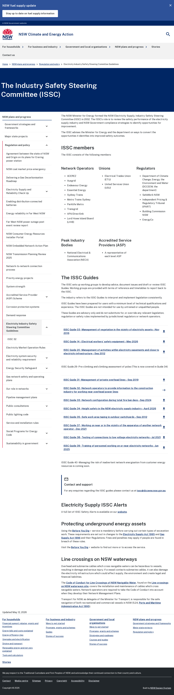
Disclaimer (94, 681)
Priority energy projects (19, 278)
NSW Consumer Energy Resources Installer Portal (25, 235)
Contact (6, 681)
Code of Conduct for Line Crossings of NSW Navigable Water (101, 582)
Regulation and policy (49, 64)
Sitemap (36, 681)
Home (5, 64)
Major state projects (16, 136)
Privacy (48, 681)
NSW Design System (160, 688)
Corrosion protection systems (22, 307)
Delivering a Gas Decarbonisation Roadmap (24, 179)
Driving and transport (12, 643)
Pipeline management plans (21, 397)
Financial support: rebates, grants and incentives (20, 625)
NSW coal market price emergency (26, 169)
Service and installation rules (22, 423)
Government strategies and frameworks (20, 126)
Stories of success (55, 636)
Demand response (16, 315)
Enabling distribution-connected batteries (24, 203)
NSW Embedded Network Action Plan (27, 245)
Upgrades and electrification (16, 639)
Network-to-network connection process (24, 268)
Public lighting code (17, 414)
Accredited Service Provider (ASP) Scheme (22, 297)
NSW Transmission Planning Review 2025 (26, 256)
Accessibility (77, 681)
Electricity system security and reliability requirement (21, 358)
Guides (49, 632)
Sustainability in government (22, 443)
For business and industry (60, 619)
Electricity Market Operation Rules (25, 347)
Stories (6, 662)
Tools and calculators (12, 655)
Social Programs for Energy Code (21, 433)
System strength (15, 286)
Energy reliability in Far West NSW (25, 213)
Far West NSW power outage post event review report (25, 223)
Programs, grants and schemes (60, 628)
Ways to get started (55, 623)
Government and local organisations (102, 621)
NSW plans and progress (23, 64)
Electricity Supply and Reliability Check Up (18, 191)
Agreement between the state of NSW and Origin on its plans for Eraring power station (27, 157)
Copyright (62, 681)
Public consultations (17, 406)
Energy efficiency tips (12, 635)
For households (11, 619)
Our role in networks (17, 388)
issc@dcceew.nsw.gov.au (151, 490)
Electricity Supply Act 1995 (139, 534)
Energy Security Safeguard (21, 368)
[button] (13, 47)
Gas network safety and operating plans (25, 378)
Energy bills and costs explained (17, 631)
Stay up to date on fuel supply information (30, 13)
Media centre (21, 681)
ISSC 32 (11, 339)
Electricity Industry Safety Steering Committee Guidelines (21, 327)
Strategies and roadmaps (101, 635)
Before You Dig (82, 530)
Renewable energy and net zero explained (17, 649)
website (122, 512)
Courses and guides (98, 640)
